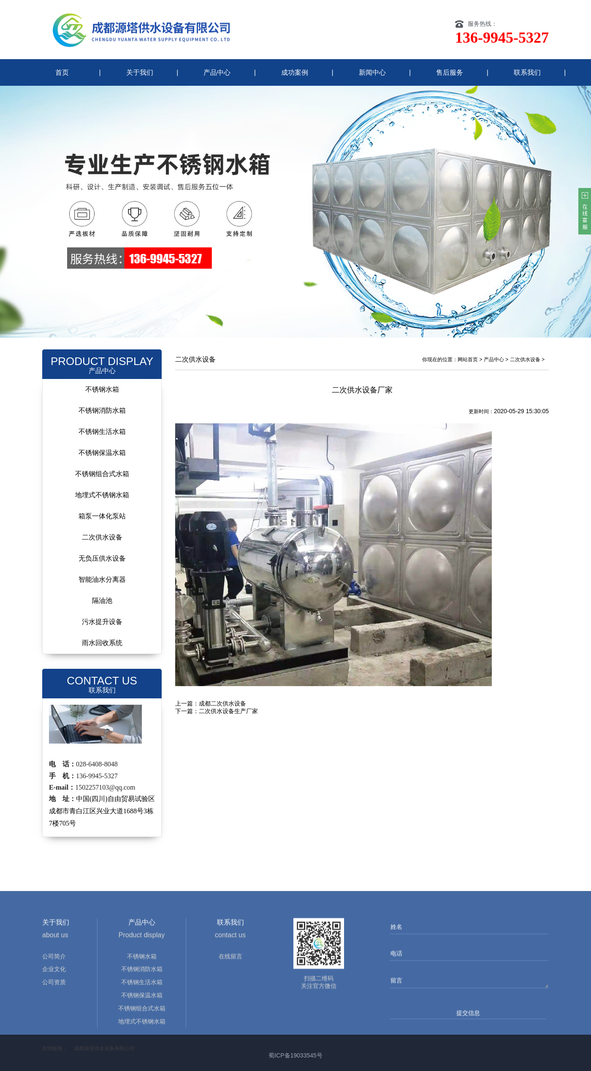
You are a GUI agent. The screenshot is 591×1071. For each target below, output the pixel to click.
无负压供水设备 (102, 558)
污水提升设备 (102, 621)
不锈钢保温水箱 (102, 452)
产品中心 (216, 72)
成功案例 (294, 72)
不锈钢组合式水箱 (102, 473)
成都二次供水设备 (222, 703)
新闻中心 (372, 72)
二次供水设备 (102, 537)
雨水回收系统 (102, 642)
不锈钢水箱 (102, 389)
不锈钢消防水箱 (102, 410)
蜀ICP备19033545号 (295, 1055)
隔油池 (102, 600)
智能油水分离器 (102, 579)
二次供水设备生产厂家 (228, 711)
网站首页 (468, 359)
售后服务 (449, 72)
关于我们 (139, 72)
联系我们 (527, 72)
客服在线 (584, 211)
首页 (62, 72)
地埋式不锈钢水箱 (102, 495)
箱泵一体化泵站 (102, 516)
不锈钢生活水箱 (102, 431)
